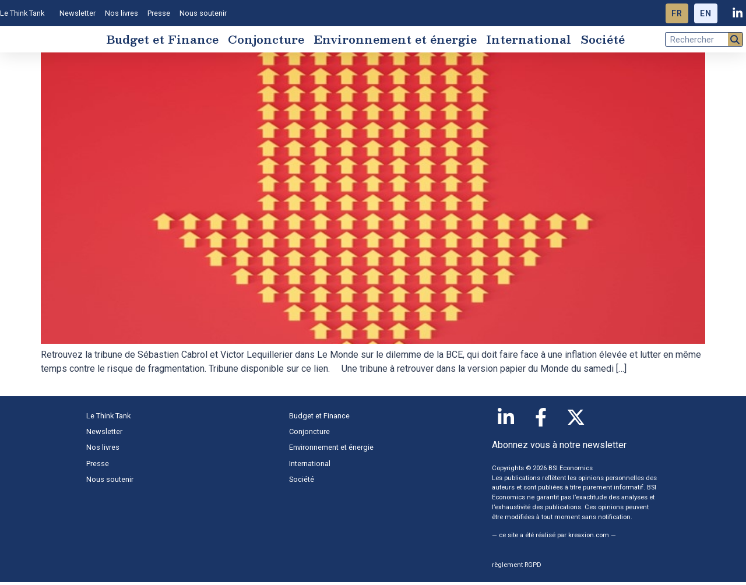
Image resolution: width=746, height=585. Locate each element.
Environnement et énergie (395, 40)
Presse (158, 13)
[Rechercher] (735, 41)
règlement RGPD (516, 568)
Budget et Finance (162, 40)
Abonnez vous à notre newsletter (559, 447)
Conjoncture (266, 40)
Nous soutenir (203, 13)
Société (602, 40)
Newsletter (77, 13)
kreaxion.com (588, 538)
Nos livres (121, 13)
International (528, 40)
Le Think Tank (25, 13)
